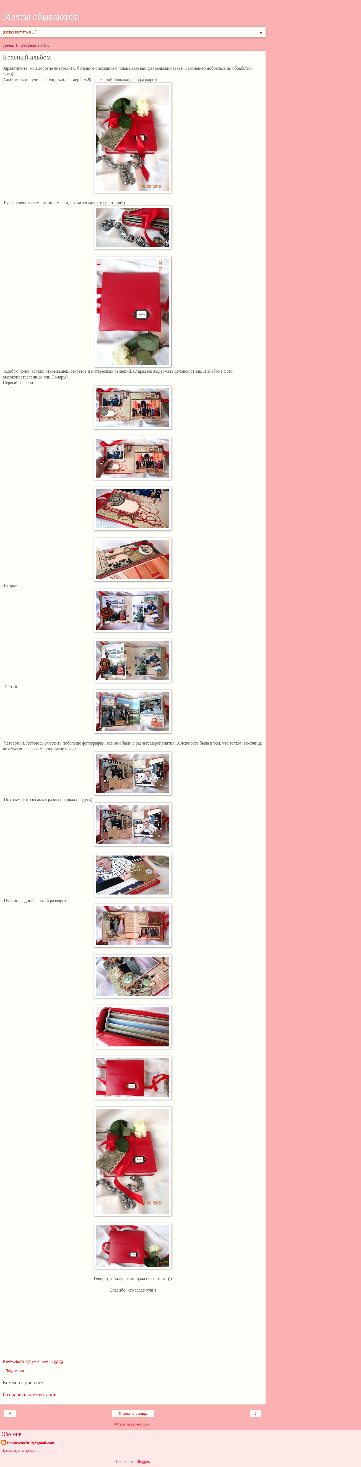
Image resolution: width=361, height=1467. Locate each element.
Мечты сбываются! (41, 16)
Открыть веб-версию (132, 1424)
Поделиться (15, 1371)
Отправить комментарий (30, 1394)
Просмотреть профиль (20, 1450)
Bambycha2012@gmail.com (30, 1443)
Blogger (142, 1461)
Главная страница (133, 1414)
